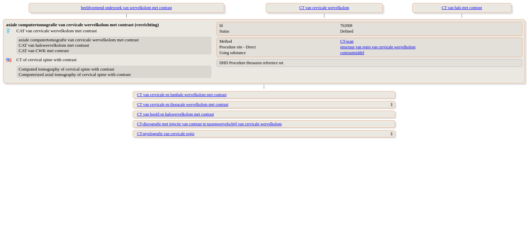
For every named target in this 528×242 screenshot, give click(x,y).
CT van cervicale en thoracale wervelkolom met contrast (182, 104)
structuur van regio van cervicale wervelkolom (378, 47)
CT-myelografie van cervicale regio (165, 133)
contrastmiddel (352, 52)
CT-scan (347, 41)
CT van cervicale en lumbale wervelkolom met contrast (182, 94)
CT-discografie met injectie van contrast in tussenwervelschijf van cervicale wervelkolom (209, 124)
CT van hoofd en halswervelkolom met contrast (175, 114)
